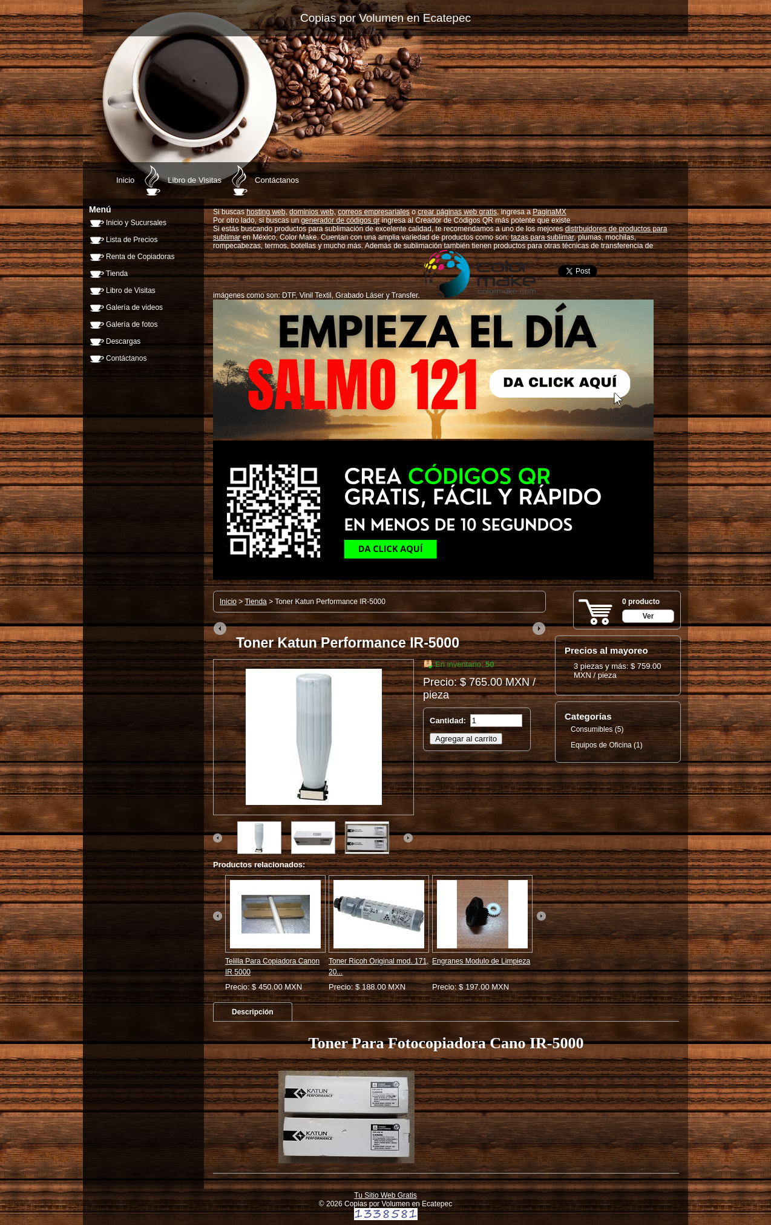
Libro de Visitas (194, 180)
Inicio (125, 180)
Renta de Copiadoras (140, 256)
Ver (648, 616)
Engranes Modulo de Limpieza (481, 961)
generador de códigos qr (340, 220)
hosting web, (266, 212)
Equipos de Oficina (601, 745)
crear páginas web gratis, (458, 212)
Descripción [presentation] (253, 1012)
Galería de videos (134, 307)
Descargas (123, 341)
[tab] (252, 1012)
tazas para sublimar (542, 237)
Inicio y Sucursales (136, 222)
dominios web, (312, 212)
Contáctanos (277, 180)
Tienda (117, 273)
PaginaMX (549, 212)
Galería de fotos (131, 324)
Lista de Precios (131, 239)
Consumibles (591, 729)
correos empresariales (374, 212)
